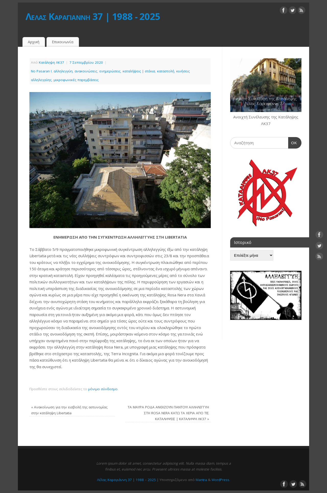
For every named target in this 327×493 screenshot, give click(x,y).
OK (292, 142)
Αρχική (33, 41)
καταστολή (165, 71)
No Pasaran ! (41, 71)
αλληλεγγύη (63, 71)
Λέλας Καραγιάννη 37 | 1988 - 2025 (93, 16)
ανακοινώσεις (86, 71)
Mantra (201, 479)
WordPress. (221, 479)
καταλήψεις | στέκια (139, 71)
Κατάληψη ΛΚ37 (51, 62)
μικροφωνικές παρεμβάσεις (76, 79)
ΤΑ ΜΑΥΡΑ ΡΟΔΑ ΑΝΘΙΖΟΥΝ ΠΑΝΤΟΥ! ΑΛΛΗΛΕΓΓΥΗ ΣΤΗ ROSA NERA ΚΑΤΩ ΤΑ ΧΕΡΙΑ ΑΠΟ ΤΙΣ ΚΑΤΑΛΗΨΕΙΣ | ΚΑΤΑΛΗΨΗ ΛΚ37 (168, 413)
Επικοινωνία (62, 41)
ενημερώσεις (110, 71)
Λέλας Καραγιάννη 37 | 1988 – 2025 (126, 479)
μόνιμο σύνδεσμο (103, 389)
